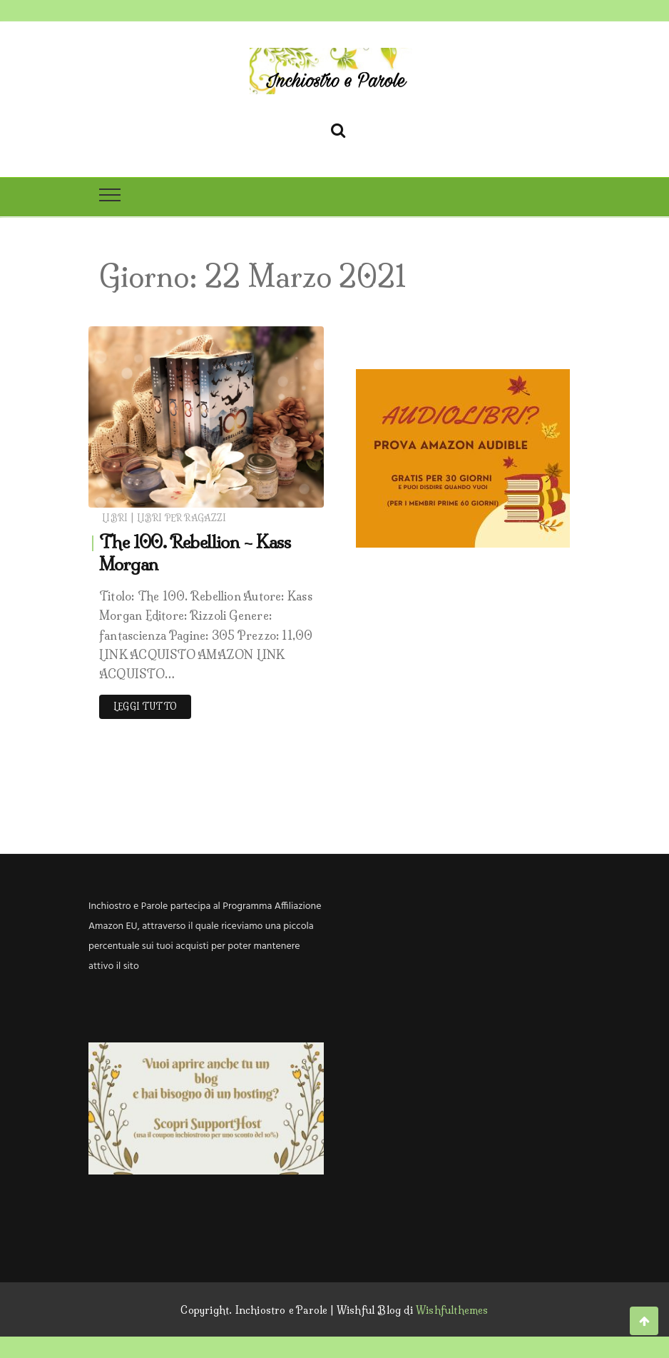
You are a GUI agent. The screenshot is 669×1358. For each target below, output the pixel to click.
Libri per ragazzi (181, 518)
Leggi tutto (145, 706)
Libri (115, 518)
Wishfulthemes (452, 1310)
